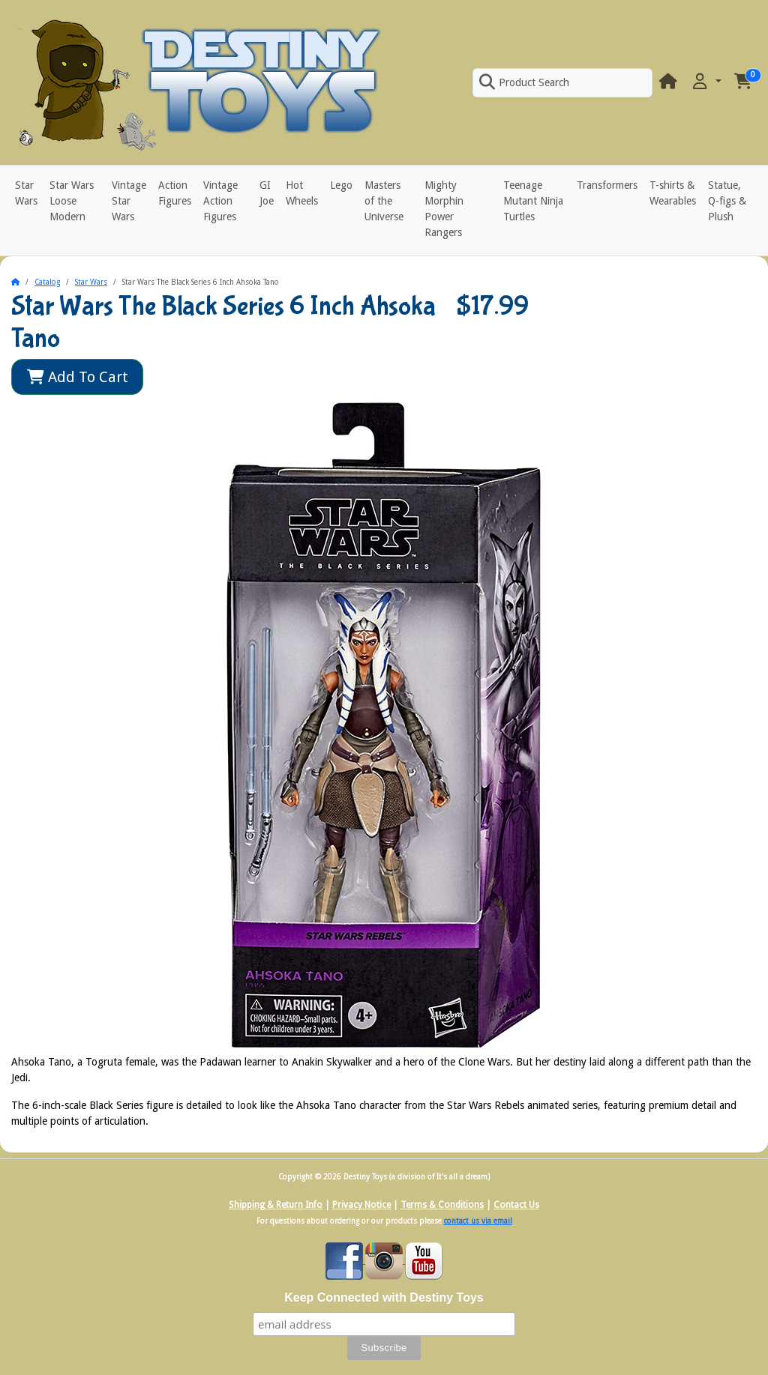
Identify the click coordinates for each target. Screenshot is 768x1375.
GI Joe (267, 193)
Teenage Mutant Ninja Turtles (533, 201)
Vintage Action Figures (220, 201)
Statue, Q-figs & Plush (727, 201)
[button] (706, 82)
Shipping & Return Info (275, 1205)
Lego (341, 185)
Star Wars (26, 193)
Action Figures (174, 193)
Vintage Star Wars (129, 201)
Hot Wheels (302, 193)
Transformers (607, 185)
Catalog (47, 282)
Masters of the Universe (384, 201)
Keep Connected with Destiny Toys (384, 1297)
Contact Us (516, 1205)
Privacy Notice (361, 1205)
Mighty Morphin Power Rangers (444, 208)
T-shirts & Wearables (673, 193)
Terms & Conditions (442, 1205)
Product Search (524, 82)
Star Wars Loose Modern (72, 201)
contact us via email (478, 1221)
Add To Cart (77, 377)
